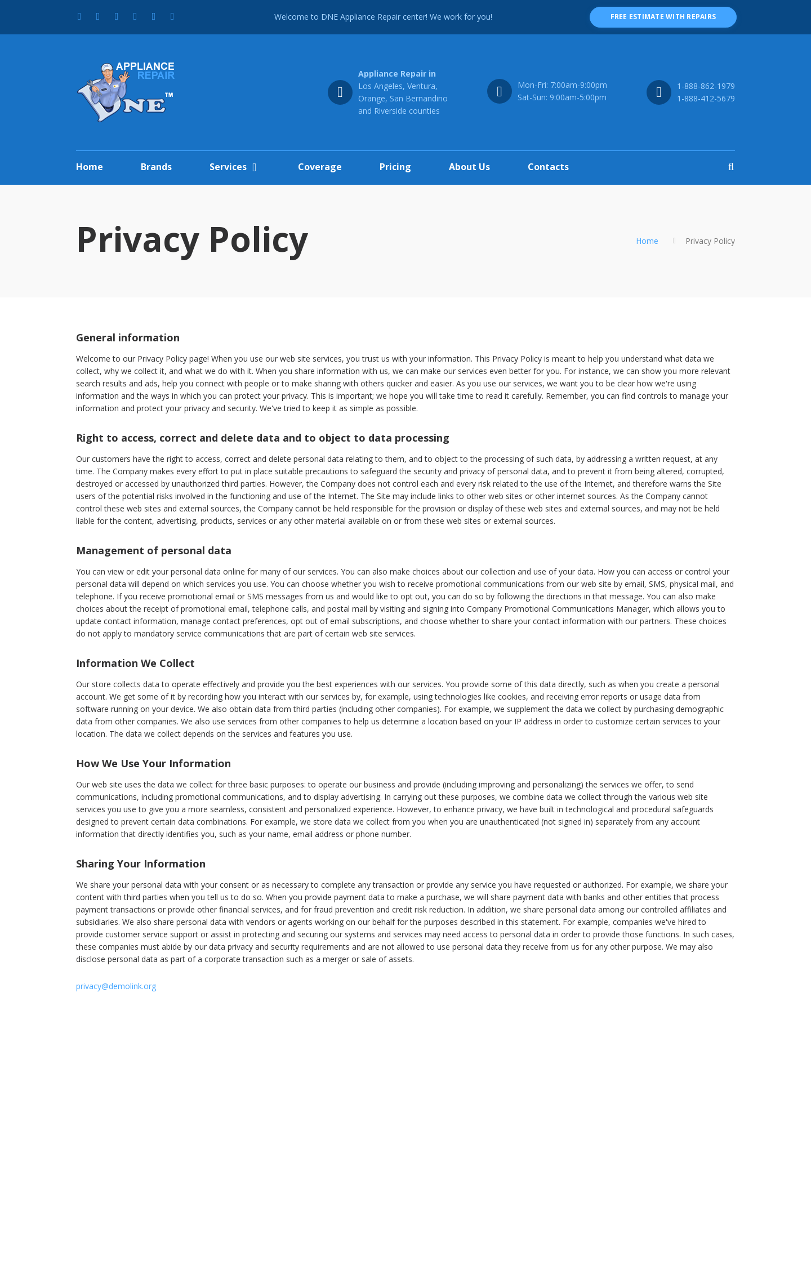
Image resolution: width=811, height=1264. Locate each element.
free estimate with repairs (663, 16)
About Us (469, 167)
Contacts (548, 167)
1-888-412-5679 (706, 98)
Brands (156, 167)
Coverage (320, 167)
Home (89, 167)
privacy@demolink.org (116, 986)
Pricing (395, 167)
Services (228, 167)
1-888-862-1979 (706, 86)
